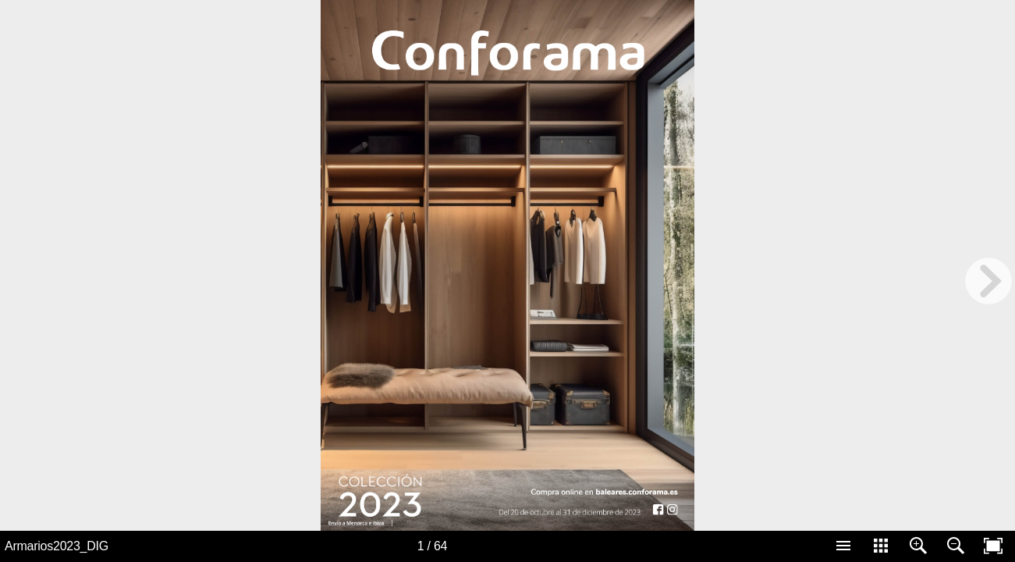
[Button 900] (380, 494)
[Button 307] (657, 509)
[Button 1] (570, 490)
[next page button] (988, 281)
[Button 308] (672, 509)
